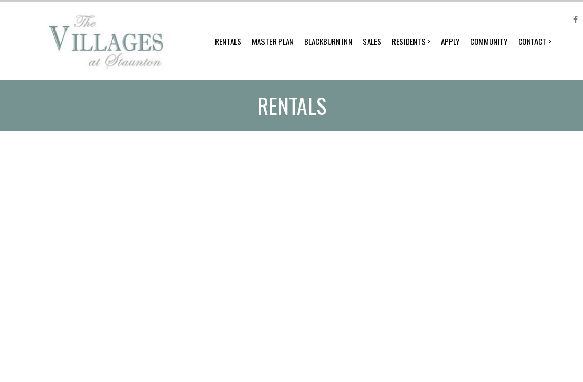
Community (488, 41)
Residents (409, 41)
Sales (372, 41)
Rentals (228, 41)
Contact (532, 41)
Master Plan (273, 41)
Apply (450, 41)
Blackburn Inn (328, 41)
